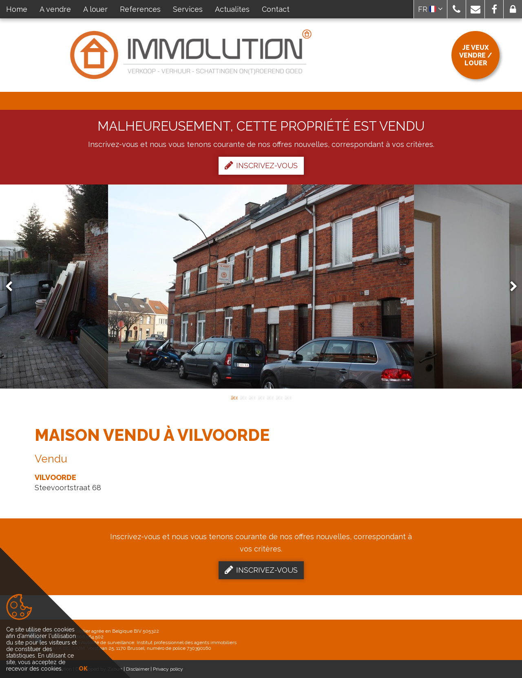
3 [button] (252, 397)
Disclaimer (137, 669)
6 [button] (279, 397)
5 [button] (270, 397)
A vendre (55, 9)
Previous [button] (12, 287)
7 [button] (288, 397)
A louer (95, 9)
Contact (276, 9)
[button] (456, 9)
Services (188, 9)
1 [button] (234, 397)
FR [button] (430, 9)
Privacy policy (168, 669)
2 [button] (243, 397)
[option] (261, 287)
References (140, 9)
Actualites (232, 9)
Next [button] (510, 287)
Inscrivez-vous (261, 165)
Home (16, 9)
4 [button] (261, 397)
